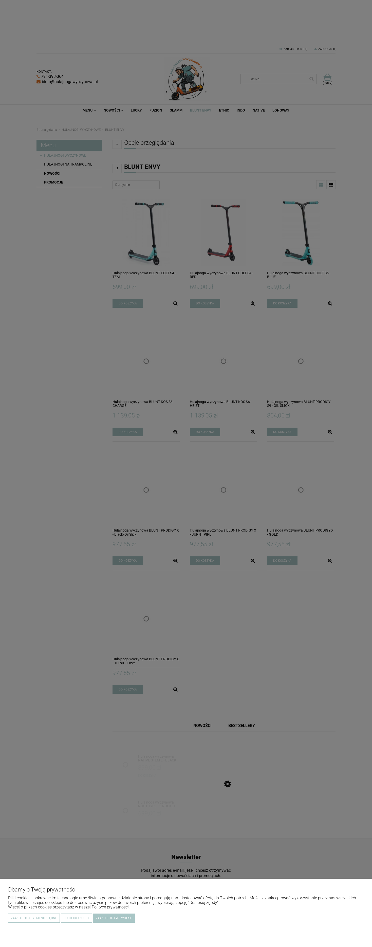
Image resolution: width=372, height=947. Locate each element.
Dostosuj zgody (76, 918)
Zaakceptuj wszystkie (114, 918)
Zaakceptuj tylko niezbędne (34, 918)
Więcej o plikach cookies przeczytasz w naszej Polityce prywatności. (69, 907)
